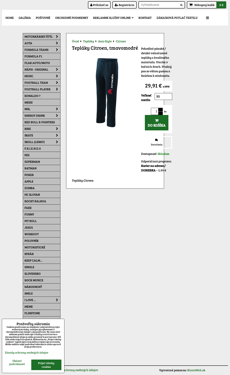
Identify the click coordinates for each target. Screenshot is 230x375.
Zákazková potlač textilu (177, 18)
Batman (30, 168)
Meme (28, 306)
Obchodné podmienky (71, 18)
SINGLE (29, 267)
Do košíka (157, 123)
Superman (32, 162)
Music (42, 76)
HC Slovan (32, 194)
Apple (28, 181)
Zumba (29, 188)
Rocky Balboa (35, 201)
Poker (29, 175)
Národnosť (33, 287)
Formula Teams (42, 49)
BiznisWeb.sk (196, 370)
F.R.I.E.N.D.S (32, 148)
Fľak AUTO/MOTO (37, 63)
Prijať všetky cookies (46, 365)
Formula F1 (33, 56)
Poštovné (43, 18)
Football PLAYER (42, 89)
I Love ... (42, 300)
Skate (42, 135)
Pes (26, 155)
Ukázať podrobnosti (17, 362)
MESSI (28, 102)
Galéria (25, 18)
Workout (31, 234)
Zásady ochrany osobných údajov (75, 370)
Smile (28, 293)
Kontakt (145, 18)
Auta (42, 43)
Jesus (28, 227)
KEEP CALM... (33, 260)
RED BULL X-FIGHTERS (39, 122)
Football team (42, 82)
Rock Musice (33, 280)
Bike (42, 129)
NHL (42, 109)
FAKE (28, 208)
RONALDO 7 (32, 96)
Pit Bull (30, 221)
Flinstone (32, 313)
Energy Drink (42, 115)
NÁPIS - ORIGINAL (42, 69)
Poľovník (31, 241)
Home (9, 18)
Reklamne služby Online (113, 18)
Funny (29, 214)
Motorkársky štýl (42, 36)
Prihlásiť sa (99, 5)
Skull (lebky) (42, 142)
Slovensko (32, 273)
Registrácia (124, 5)
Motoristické (34, 247)
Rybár (29, 254)
